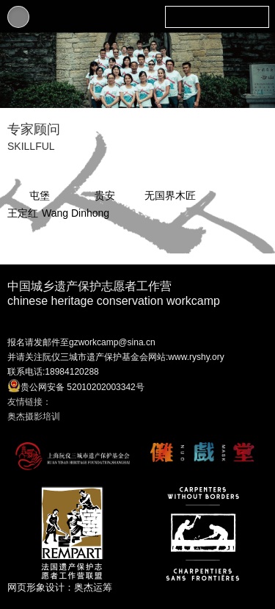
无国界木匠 (170, 195)
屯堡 (39, 195)
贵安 (105, 195)
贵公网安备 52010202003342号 (75, 385)
